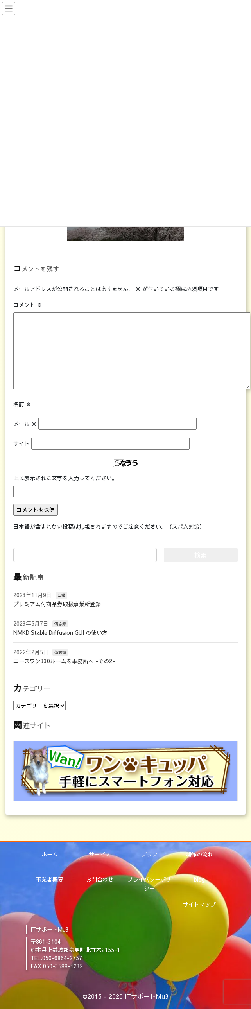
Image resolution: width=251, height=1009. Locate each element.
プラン (149, 854)
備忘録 (60, 624)
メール (25, 423)
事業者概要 (49, 879)
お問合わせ (99, 879)
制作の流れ (199, 854)
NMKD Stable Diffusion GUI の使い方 (60, 632)
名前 (22, 404)
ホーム (49, 854)
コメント (27, 305)
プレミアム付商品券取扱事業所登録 (57, 604)
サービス (100, 854)
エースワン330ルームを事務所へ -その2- (64, 661)
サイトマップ (199, 904)
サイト (21, 443)
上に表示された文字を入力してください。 (65, 478)
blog (199, 879)
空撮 (61, 595)
